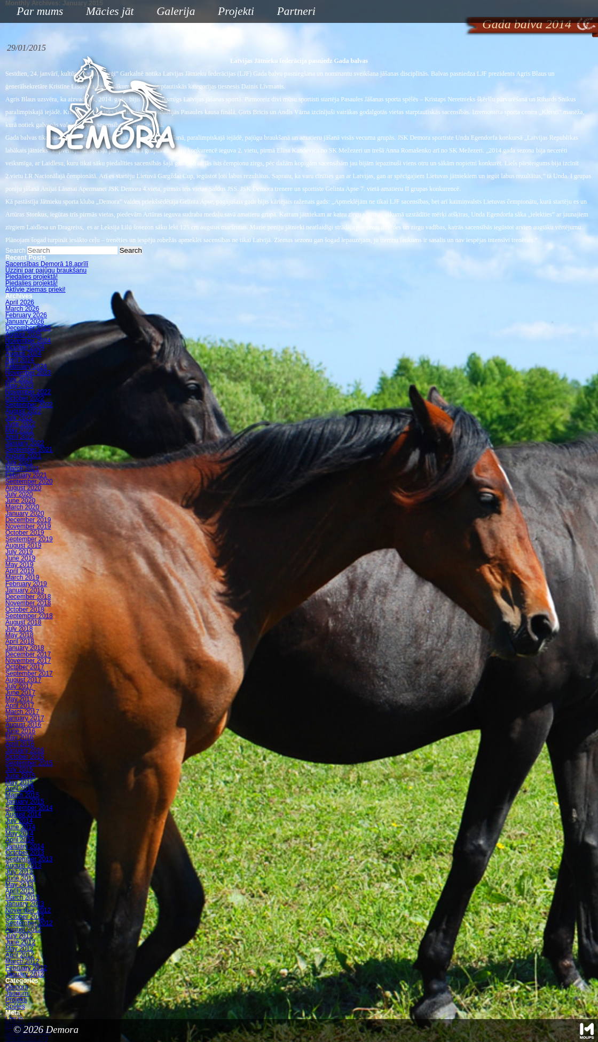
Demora (16, 987)
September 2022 (29, 404)
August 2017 (23, 680)
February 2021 (26, 475)
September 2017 (29, 673)
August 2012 (23, 929)
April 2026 (19, 302)
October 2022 (24, 398)
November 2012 (28, 910)
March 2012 (22, 961)
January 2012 (24, 974)
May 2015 (19, 782)
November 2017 (28, 660)
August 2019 (23, 545)
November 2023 (28, 372)
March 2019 (22, 577)
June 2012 (20, 942)
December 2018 (28, 596)
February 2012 (26, 968)
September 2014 (29, 808)
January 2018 (24, 648)
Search (15, 250)
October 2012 (24, 916)
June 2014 (20, 827)
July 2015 (19, 769)
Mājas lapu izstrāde (587, 1031)
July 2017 (19, 686)
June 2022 (20, 424)
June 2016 (20, 731)
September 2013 (29, 859)
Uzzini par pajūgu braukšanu (45, 270)
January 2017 (24, 718)
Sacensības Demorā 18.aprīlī (46, 264)
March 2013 (22, 897)
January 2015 (24, 801)
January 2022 (24, 443)
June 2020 (20, 500)
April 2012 (19, 955)
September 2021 (29, 449)
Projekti (232, 12)
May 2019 (19, 564)
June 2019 (20, 558)
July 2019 (19, 552)
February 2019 (26, 584)
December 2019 (28, 520)
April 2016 (19, 744)
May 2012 (19, 948)
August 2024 (23, 353)
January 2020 (24, 513)
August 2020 (23, 488)
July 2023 (19, 379)
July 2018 (19, 628)
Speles (15, 1006)
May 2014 (19, 833)
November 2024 (28, 340)
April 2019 (19, 571)
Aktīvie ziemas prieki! (35, 289)
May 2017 (19, 699)
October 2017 (24, 667)
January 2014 (24, 846)
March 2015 (22, 795)
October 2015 (24, 756)
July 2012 (19, 936)
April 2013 (19, 891)
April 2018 (19, 641)
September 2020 (29, 481)
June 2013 (20, 878)
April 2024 (19, 360)
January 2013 (24, 904)
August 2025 (23, 334)
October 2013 (24, 852)
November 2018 (28, 603)
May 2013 (19, 884)
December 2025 (28, 328)
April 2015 (19, 788)
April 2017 (19, 705)
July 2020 (19, 494)
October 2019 (24, 532)
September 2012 (29, 923)
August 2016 (23, 724)
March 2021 (22, 468)
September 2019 (29, 539)
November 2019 (28, 526)
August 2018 (23, 622)
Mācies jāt (106, 12)
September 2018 (29, 616)
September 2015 (29, 763)
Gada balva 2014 (526, 24)
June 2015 (20, 776)
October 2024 (24, 347)
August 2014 (23, 814)
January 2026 (24, 321)
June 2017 (20, 692)
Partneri (296, 11)
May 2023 (19, 385)
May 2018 (19, 635)
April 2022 (19, 436)
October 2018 (24, 609)
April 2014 (19, 840)
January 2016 (24, 750)
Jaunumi (17, 993)
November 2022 (28, 392)
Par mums (35, 12)
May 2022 (19, 430)
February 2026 (26, 315)
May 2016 (19, 737)
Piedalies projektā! (31, 276)
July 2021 (19, 462)
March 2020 (22, 507)
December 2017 (28, 654)
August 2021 (23, 456)
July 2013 (19, 872)
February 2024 (26, 366)
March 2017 (22, 712)
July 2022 (19, 417)
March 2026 (22, 308)
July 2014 (19, 820)
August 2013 (23, 865)
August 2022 (23, 411)
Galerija (175, 11)
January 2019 (24, 590)
